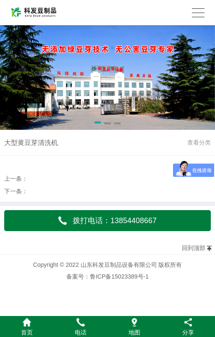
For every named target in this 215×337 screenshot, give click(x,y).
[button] (97, 124)
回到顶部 (193, 248)
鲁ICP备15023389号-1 (119, 276)
